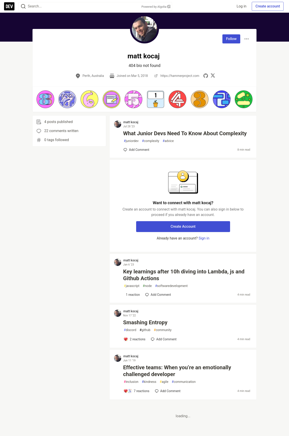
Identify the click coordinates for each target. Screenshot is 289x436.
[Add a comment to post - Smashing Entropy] (134, 339)
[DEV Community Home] (9, 6)
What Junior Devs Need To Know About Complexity (185, 133)
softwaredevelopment (171, 286)
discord (130, 330)
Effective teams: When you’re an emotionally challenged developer (177, 370)
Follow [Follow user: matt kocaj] (231, 39)
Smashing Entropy (145, 322)
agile (164, 381)
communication (184, 381)
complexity (150, 141)
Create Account (183, 226)
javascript (131, 286)
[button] (45, 99)
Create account (267, 6)
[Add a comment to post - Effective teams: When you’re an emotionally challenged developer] (136, 391)
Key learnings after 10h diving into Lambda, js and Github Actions (184, 275)
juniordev (131, 141)
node (147, 286)
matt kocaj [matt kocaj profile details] (130, 122)
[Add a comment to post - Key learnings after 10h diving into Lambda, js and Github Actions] (131, 294)
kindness (149, 381)
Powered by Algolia (155, 6)
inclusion (131, 381)
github (145, 330)
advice (168, 141)
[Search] (23, 6)
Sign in (203, 238)
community (163, 330)
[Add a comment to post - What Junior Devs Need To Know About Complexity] (136, 149)
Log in (241, 6)
